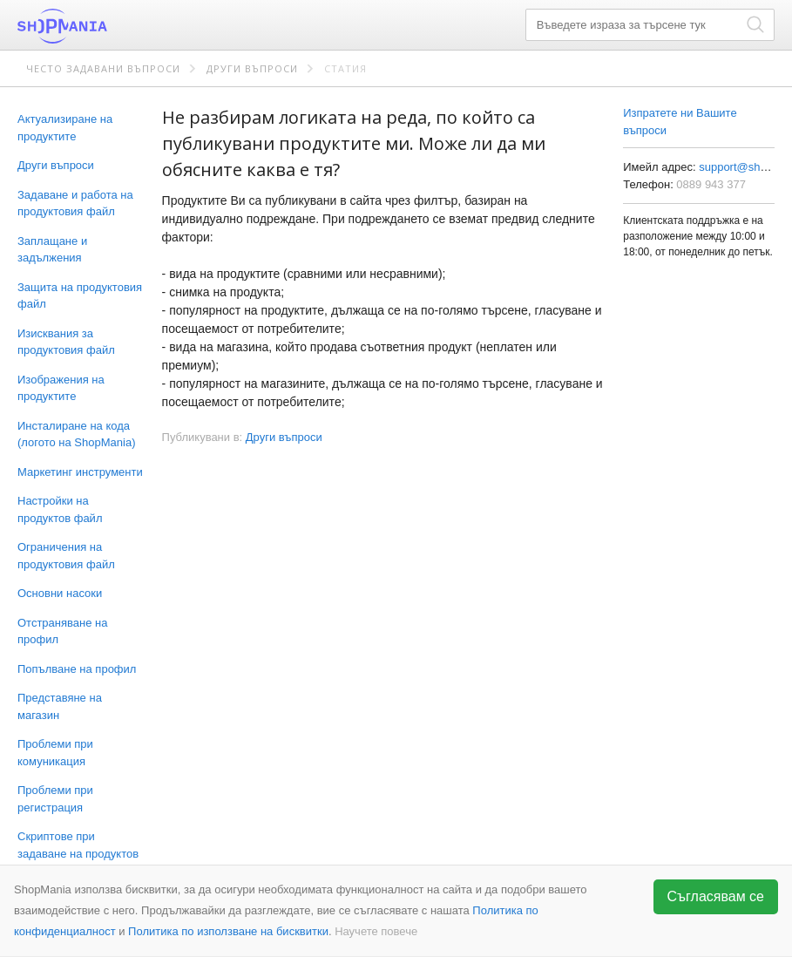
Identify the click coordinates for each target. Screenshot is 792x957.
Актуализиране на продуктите (64, 127)
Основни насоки (59, 593)
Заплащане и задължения (52, 249)
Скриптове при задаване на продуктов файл (78, 853)
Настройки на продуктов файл (59, 509)
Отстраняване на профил (62, 631)
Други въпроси (252, 68)
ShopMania (104, 26)
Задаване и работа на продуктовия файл (75, 203)
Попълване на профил (76, 668)
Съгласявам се (716, 896)
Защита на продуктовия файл (79, 296)
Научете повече (376, 931)
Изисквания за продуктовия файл (66, 342)
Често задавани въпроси (103, 68)
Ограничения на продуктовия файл (66, 555)
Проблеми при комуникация (55, 752)
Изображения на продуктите (61, 388)
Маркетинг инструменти (80, 471)
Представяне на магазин (59, 706)
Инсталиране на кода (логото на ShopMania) (76, 434)
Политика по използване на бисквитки (228, 931)
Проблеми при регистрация (55, 799)
